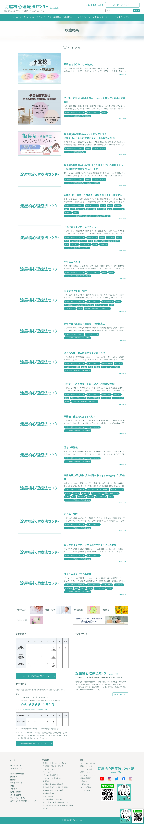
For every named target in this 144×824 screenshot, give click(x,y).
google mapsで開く (120, 695)
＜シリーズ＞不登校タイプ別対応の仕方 (77, 276)
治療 (78, 209)
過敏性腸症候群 (49, 794)
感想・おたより (86, 772)
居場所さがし (106, 394)
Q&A (66, 209)
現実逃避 (96, 398)
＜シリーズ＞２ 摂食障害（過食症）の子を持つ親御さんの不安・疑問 (87, 216)
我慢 (94, 209)
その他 (45, 809)
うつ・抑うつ (48, 772)
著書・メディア (86, 766)
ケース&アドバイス (93, 112)
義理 (66, 398)
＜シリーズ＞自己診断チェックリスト (77, 248)
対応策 (102, 237)
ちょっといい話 (86, 769)
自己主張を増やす (107, 301)
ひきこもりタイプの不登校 (77, 574)
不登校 (95, 244)
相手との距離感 (107, 363)
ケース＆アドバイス (82, 17)
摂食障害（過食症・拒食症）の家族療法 (84, 324)
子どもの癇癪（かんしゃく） (54, 800)
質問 (88, 209)
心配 (96, 241)
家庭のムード (81, 398)
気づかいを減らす (101, 305)
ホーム (15, 17)
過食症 (76, 212)
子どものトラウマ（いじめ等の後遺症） (58, 806)
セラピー (118, 205)
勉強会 (104, 112)
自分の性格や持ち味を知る (84, 305)
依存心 (67, 497)
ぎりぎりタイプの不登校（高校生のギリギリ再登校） (91, 545)
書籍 (12, 786)
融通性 (83, 588)
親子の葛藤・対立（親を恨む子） (56, 803)
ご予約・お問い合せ (122, 5)
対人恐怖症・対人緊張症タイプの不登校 (84, 353)
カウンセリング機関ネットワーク (23, 801)
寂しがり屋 (85, 493)
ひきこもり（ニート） (51, 769)
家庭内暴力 (81, 497)
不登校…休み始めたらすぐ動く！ (81, 417)
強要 (72, 209)
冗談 (77, 367)
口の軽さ (68, 493)
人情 (72, 398)
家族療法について (18, 769)
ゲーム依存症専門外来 (51, 775)
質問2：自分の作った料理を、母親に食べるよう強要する (93, 195)
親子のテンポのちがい (111, 493)
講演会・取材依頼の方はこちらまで (34, 744)
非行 (90, 241)
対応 (111, 305)
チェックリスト (92, 237)
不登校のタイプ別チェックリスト (81, 227)
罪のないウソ (69, 367)
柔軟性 (97, 367)
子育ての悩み (48, 797)
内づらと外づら (97, 493)
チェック (83, 241)
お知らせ (83, 782)
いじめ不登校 (71, 514)
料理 (104, 209)
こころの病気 (116, 17)
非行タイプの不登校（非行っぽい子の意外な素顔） (90, 384)
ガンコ (90, 588)
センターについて (27, 17)
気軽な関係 (117, 394)
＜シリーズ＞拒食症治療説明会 (74, 152)
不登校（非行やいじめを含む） (80, 64)
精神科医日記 (85, 778)
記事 (81, 760)
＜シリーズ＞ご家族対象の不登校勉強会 (77, 116)
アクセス (13, 789)
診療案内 (57, 17)
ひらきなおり (119, 585)
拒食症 (97, 183)
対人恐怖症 (103, 244)
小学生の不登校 (72, 262)
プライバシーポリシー (18, 798)
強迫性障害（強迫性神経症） (54, 785)
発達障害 (46, 782)
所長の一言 (84, 785)
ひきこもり (74, 244)
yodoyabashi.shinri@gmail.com (35, 710)
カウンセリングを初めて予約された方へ (36, 676)
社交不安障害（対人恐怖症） (54, 791)
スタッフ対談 (85, 788)
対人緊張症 (74, 241)
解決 (66, 244)
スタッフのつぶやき (88, 763)
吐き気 (103, 205)
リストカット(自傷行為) (52, 778)
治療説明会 (67, 17)
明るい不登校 (71, 447)
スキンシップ (106, 398)
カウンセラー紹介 (44, 17)
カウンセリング (119, 209)
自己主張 (90, 497)
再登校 (110, 241)
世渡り (84, 367)
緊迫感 (118, 301)
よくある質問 (15, 795)
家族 (109, 209)
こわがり (76, 493)
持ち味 (117, 241)
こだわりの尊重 (107, 585)
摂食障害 (68, 212)
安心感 (110, 205)
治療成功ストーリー (101, 17)
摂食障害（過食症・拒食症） (74, 148)
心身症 (103, 241)
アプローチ (110, 237)
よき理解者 (68, 588)
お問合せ (128, 17)
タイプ (119, 237)
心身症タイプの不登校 (75, 291)
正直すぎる (118, 363)
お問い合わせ (15, 792)
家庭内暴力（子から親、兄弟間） (97, 490)
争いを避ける (69, 305)
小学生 (104, 272)
